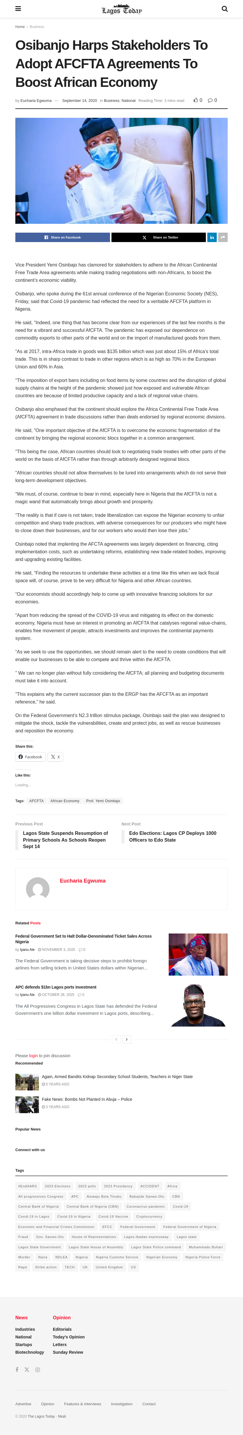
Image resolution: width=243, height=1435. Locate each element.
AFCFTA (36, 801)
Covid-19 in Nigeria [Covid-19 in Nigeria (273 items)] (74, 1216)
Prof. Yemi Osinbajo (103, 801)
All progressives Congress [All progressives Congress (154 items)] (40, 1196)
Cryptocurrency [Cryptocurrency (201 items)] (149, 1216)
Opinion (47, 1404)
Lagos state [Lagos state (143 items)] (187, 1237)
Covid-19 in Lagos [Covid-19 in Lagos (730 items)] (34, 1216)
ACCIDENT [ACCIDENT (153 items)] (150, 1186)
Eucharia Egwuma (36, 100)
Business (37, 27)
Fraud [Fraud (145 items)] (23, 1237)
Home (20, 27)
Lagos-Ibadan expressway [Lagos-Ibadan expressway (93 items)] (146, 1237)
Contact (149, 1404)
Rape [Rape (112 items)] (22, 1267)
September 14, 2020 (79, 100)
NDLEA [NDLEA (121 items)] (61, 1257)
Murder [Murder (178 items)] (24, 1257)
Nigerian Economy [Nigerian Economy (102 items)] (162, 1257)
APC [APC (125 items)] (75, 1196)
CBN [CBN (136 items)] (176, 1196)
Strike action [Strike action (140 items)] (46, 1267)
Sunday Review (68, 1352)
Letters (60, 1344)
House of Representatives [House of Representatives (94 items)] (94, 1237)
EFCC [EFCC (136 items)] (107, 1227)
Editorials (62, 1329)
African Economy (64, 801)
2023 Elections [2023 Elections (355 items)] (57, 1186)
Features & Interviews (82, 1404)
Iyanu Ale (27, 950)
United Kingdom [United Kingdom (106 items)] (109, 1267)
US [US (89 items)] (133, 1267)
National (128, 100)
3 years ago (55, 1107)
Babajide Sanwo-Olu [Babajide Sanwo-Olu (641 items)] (146, 1196)
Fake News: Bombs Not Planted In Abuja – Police (87, 1099)
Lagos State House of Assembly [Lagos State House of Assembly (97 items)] (96, 1247)
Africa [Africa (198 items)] (173, 1186)
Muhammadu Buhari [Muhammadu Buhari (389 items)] (206, 1247)
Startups (23, 1344)
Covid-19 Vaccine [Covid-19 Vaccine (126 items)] (113, 1216)
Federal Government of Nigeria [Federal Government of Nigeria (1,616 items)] (189, 1227)
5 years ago (55, 1084)
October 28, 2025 (56, 995)
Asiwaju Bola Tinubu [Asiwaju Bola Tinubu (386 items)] (104, 1196)
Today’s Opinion (69, 1337)
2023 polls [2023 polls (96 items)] (87, 1186)
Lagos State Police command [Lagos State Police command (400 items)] (156, 1247)
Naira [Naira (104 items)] (42, 1257)
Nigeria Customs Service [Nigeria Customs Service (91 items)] (117, 1257)
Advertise (23, 1404)
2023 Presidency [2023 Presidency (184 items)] (118, 1186)
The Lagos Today (41, 1416)
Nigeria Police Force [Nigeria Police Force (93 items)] (203, 1257)
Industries (25, 1329)
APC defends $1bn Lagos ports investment (55, 987)
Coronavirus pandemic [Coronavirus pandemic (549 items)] (146, 1206)
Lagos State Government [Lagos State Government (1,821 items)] (39, 1247)
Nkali (62, 1416)
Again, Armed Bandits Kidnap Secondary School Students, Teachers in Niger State (117, 1076)
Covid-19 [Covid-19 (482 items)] (180, 1206)
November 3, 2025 (56, 950)
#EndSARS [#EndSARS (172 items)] (27, 1186)
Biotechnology (29, 1352)
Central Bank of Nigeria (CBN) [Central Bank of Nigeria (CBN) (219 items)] (93, 1206)
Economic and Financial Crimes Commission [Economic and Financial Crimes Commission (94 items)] (56, 1227)
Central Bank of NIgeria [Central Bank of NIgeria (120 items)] (38, 1206)
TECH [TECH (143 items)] (70, 1267)
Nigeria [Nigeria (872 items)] (82, 1257)
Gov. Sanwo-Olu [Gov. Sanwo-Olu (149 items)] (50, 1237)
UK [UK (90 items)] (85, 1267)
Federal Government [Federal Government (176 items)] (137, 1227)
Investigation (121, 1404)
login (33, 1055)
